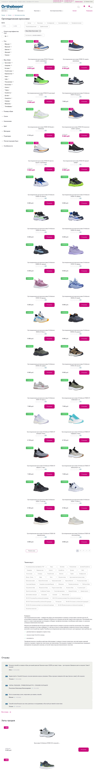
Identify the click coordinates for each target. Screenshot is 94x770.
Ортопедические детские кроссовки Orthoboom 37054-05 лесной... (75, 365)
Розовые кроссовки (82, 580)
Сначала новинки (36, 35)
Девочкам (4, 10)
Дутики (72, 570)
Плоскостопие (62, 577)
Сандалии (29, 570)
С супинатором (81, 587)
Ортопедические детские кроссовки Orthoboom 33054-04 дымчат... (75, 331)
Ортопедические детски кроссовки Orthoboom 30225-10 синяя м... (41, 195)
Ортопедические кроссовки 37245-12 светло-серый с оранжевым (41, 161)
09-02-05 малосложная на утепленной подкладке (70, 605)
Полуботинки (50, 573)
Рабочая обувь (86, 584)
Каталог (75, 10)
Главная (3, 15)
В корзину (49, 67)
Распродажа (89, 10)
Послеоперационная (31, 26)
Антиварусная (50, 23)
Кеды (51, 566)
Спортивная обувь (30, 587)
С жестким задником (59, 591)
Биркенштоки (40, 570)
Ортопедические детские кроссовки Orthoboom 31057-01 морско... (75, 94)
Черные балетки (69, 580)
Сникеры (40, 573)
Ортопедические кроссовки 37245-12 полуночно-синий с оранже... (76, 127)
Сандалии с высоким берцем (46, 584)
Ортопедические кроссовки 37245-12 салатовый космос (41, 94)
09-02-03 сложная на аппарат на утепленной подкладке (40, 605)
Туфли (72, 573)
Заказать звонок (79, 1)
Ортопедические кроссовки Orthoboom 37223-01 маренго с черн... (41, 466)
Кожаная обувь (70, 587)
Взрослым (36, 10)
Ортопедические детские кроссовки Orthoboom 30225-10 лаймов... (75, 195)
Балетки (61, 573)
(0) (46, 63)
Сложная (55, 594)
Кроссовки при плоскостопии (77, 577)
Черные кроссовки (56, 580)
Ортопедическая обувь (56, 10)
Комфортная (82, 573)
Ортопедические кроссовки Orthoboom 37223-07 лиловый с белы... (41, 432)
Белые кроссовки (30, 580)
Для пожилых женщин (31, 594)
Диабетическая (44, 26)
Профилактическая (76, 23)
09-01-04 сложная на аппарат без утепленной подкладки (66, 598)
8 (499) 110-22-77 (69, 1)
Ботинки (62, 566)
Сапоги (50, 570)
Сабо (82, 570)
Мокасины (61, 584)
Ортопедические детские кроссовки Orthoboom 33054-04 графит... (41, 365)
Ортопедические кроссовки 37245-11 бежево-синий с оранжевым (41, 60)
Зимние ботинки (72, 591)
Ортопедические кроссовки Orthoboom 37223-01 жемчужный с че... (76, 466)
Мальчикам (20, 10)
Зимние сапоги (84, 591)
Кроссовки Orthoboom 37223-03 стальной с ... (47, 743)
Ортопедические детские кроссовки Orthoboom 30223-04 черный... (41, 263)
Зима (40, 577)
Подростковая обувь (57, 587)
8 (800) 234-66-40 (58, 1)
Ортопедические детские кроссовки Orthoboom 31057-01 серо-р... (41, 398)
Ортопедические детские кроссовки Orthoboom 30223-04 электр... (41, 229)
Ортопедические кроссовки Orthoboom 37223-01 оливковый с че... (76, 398)
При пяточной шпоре (31, 591)
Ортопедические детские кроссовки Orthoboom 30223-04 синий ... (75, 229)
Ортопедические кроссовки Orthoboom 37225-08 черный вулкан (41, 534)
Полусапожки (73, 566)
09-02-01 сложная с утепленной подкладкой (77, 601)
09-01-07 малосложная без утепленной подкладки (38, 601)
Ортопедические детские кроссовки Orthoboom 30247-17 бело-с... (75, 500)
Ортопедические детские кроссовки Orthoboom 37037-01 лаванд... (75, 263)
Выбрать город (89, 1)
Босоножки (29, 573)
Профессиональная (73, 584)
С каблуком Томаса (45, 591)
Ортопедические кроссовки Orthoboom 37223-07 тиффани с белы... (76, 432)
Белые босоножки (43, 580)
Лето (51, 577)
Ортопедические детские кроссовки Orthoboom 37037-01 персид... (41, 297)
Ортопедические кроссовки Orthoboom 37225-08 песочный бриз (76, 534)
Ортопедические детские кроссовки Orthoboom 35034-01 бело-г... (41, 331)
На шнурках (44, 594)
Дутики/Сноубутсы (85, 566)
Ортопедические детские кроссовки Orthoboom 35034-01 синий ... (75, 297)
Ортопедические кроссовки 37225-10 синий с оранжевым (76, 60)
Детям (29, 23)
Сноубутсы (61, 570)
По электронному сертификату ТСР (35, 566)
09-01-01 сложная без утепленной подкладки (37, 598)
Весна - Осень (29, 577)
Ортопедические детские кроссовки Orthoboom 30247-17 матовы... (41, 500)
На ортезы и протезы (31, 608)
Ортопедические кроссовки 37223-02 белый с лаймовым (41, 127)
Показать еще (31, 550)
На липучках (59, 601)
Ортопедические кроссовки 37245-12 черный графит (76, 161)
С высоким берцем (63, 23)
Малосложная (65, 594)
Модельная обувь (43, 587)
